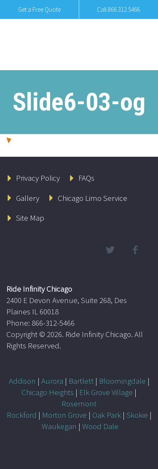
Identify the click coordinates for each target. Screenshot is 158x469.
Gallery (27, 198)
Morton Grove (64, 415)
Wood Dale (100, 426)
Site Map (30, 218)
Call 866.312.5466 (118, 9)
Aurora (52, 381)
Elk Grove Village (106, 392)
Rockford (22, 415)
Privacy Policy (38, 178)
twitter (110, 250)
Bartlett (81, 381)
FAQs (86, 178)
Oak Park (106, 415)
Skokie (137, 415)
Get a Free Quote (39, 9)
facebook (135, 250)
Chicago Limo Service (92, 198)
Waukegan (59, 426)
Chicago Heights (47, 392)
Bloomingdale (122, 381)
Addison (22, 381)
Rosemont (79, 403)
